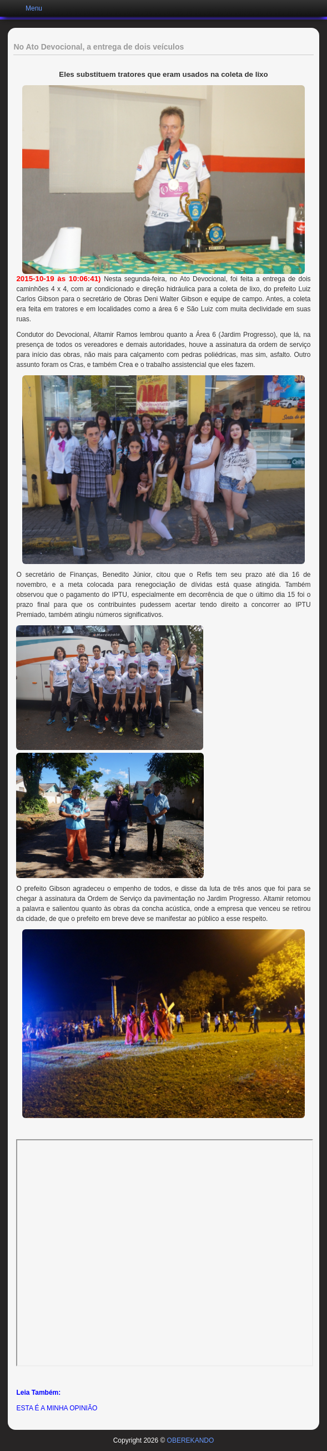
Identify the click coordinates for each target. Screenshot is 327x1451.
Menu (34, 8)
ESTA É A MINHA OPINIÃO (56, 1408)
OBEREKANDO (190, 1440)
